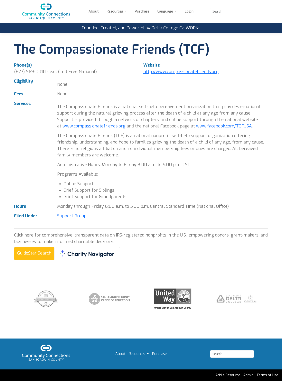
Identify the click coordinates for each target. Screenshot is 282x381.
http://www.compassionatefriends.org (181, 71)
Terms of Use (267, 375)
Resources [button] (115, 11)
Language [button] (165, 11)
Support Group (72, 216)
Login (189, 11)
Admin (248, 375)
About (94, 11)
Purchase (142, 11)
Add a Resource (227, 375)
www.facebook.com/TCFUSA (224, 126)
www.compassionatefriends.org (93, 126)
